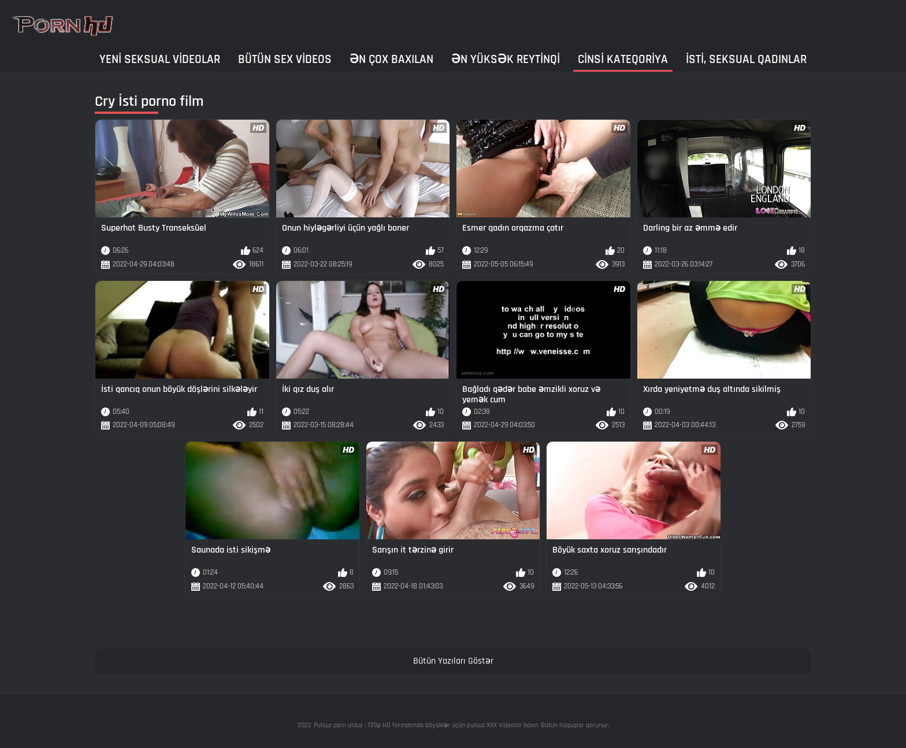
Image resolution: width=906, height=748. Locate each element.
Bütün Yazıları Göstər (453, 661)
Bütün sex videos (285, 59)
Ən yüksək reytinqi (505, 59)
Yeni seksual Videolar (159, 59)
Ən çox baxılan (391, 59)
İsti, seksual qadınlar (746, 59)
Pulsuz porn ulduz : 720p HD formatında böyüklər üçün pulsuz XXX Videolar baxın (426, 725)
